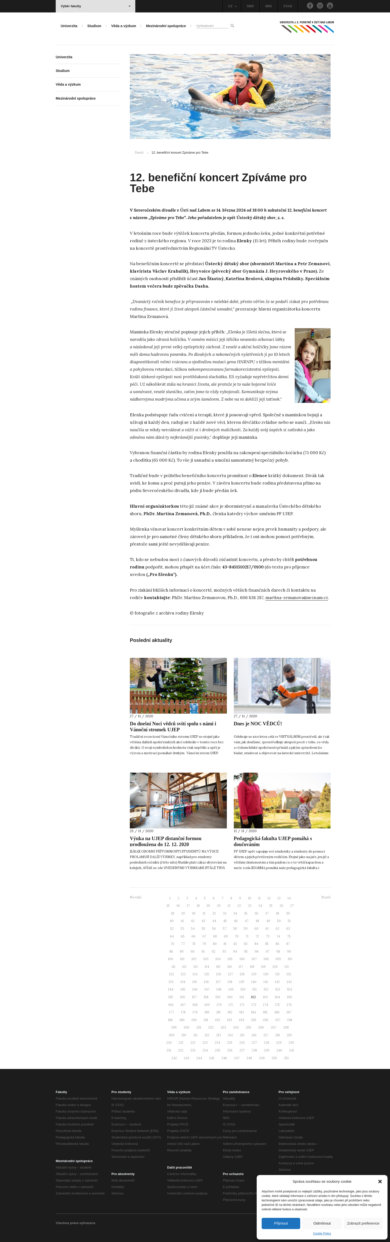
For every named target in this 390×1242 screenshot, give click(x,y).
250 (274, 1058)
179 (195, 1012)
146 (194, 989)
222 (192, 1043)
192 (217, 1020)
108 (266, 959)
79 (204, 944)
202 (211, 1027)
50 (279, 921)
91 (203, 951)
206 (261, 1027)
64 (172, 936)
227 (254, 1043)
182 (230, 1012)
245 (211, 1058)
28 (172, 913)
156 (182, 997)
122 (171, 974)
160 (230, 997)
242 (174, 1058)
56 (214, 929)
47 (246, 921)
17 (188, 906)
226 (242, 1043)
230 (291, 1043)
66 (193, 936)
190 (194, 1020)
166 (171, 1005)
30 (193, 913)
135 (194, 982)
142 (277, 982)
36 (256, 913)
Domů (139, 152)
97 (267, 951)
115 (218, 967)
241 (291, 1050)
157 (194, 997)
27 (292, 906)
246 (224, 1058)
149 (231, 989)
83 (245, 944)
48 (257, 921)
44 (214, 921)
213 (218, 1035)
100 (170, 959)
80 (215, 944)
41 (182, 921)
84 (256, 944)
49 (268, 921)
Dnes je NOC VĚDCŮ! (258, 723)
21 (229, 906)
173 (253, 1005)
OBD (250, 6)
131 (277, 974)
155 (170, 997)
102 (194, 959)
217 (265, 1035)
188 (170, 1020)
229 (279, 1043)
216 (253, 1035)
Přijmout (281, 1223)
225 (229, 1043)
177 (171, 1012)
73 (267, 936)
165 (289, 997)
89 (182, 951)
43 (203, 921)
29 (183, 913)
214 (230, 1035)
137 (218, 982)
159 (217, 997)
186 (277, 1012)
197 (277, 1020)
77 (183, 944)
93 (224, 951)
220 (169, 1043)
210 (183, 1035)
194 (241, 1020)
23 (249, 906)
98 (278, 951)
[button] (380, 1181)
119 (263, 967)
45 (225, 921)
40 (172, 921)
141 (265, 982)
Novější (135, 897)
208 (286, 1027)
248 (249, 1058)
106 (242, 959)
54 (193, 929)
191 (206, 1020)
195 (253, 1020)
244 (199, 1058)
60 (256, 929)
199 (174, 1027)
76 (172, 944)
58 (235, 929)
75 (289, 936)
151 (254, 989)
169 (207, 1005)
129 (253, 974)
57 (224, 929)
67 (204, 936)
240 (279, 1050)
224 (217, 1043)
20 (219, 906)
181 (218, 1012)
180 (206, 1012)
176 (289, 1005)
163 (265, 997)
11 (259, 898)
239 (266, 1050)
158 (206, 997)
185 (265, 1012)
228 (266, 1043)
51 (289, 921)
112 (184, 967)
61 (267, 929)
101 (182, 959)
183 (241, 1012)
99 (289, 951)
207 (273, 1027)
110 (290, 959)
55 (203, 929)
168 (195, 1005)
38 (277, 913)
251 (286, 1058)
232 (180, 1050)
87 (288, 944)
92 (213, 951)
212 (206, 1035)
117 (241, 967)
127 (230, 974)
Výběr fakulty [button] (96, 6)
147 (206, 989)
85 (267, 944)
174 (265, 1005)
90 (193, 951)
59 (245, 929)
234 (205, 1050)
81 (225, 944)
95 (246, 951)
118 (252, 967)
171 (231, 1005)
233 (192, 1050)
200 (186, 1027)
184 (253, 1012)
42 (193, 921)
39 (288, 913)
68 (215, 936)
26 (281, 906)
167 (183, 1005)
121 (287, 967)
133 (171, 982)
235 (217, 1050)
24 (260, 906)
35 (245, 913)
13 (279, 898)
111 (173, 967)
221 (181, 1043)
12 (269, 898)
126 (218, 974)
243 (186, 1058)
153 (277, 989)
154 (289, 989)
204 (236, 1027)
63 (288, 929)
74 (278, 936)
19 (208, 906)
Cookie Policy (322, 1233)
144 (170, 989)
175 (277, 1005)
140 (253, 982)
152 (266, 989)
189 (182, 1020)
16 (178, 906)
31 (203, 913)
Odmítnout (322, 1223)
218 (277, 1035)
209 (171, 1035)
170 (219, 1005)
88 (171, 951)
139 (241, 982)
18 (198, 906)
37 (267, 913)
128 (242, 974)
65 (183, 936)
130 (265, 974)
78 (193, 944)
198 (289, 1020)
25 (271, 906)
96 (257, 951)
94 (235, 951)
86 (277, 944)
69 (226, 936)
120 (275, 967)
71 (246, 936)
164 (277, 997)
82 (235, 944)
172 (242, 1005)
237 (242, 1050)
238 (254, 1050)
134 (182, 982)
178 (183, 1012)
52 (172, 929)
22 (239, 906)
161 (242, 997)
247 (237, 1058)
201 (198, 1027)
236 (230, 1050)
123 (183, 974)
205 (248, 1027)
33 (224, 913)
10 (249, 898)
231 (168, 1050)
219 (289, 1035)
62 (277, 929)
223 (205, 1043)
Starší (326, 897)
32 (214, 913)
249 (262, 1058)
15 (168, 906)
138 (230, 982)
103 (205, 959)
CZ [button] (232, 6)
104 (218, 959)
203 (223, 1027)
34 (235, 913)
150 (243, 989)
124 (195, 974)
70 (237, 936)
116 (229, 967)
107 (254, 959)
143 (289, 982)
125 (206, 974)
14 (289, 898)
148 (218, 989)
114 (207, 967)
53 (182, 929)
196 (265, 1020)
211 (195, 1035)
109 (278, 959)
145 (182, 989)
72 (257, 936)
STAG (287, 6)
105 (230, 959)
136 (206, 982)
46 (236, 921)
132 (289, 974)
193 (229, 1020)
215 (242, 1035)
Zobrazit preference (363, 1223)
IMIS (268, 6)
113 (196, 967)
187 (289, 1012)
